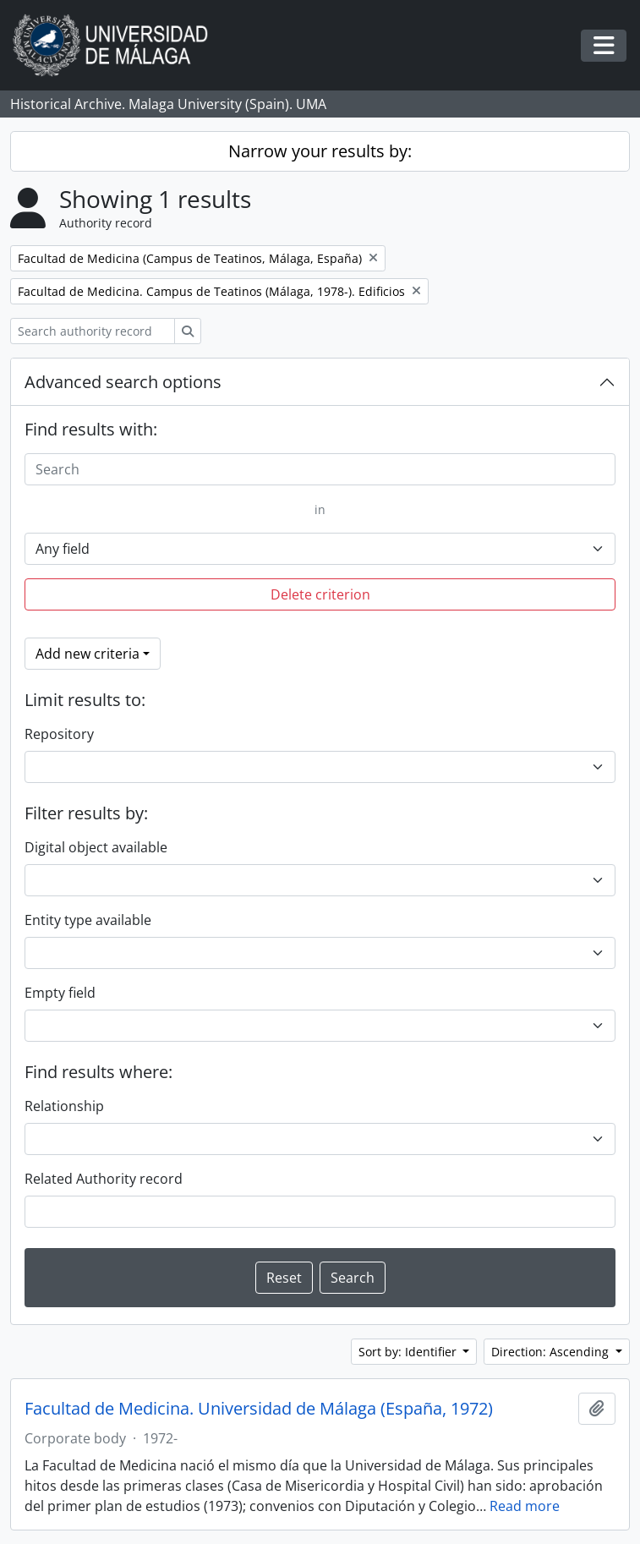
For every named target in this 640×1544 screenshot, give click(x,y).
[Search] (320, 469)
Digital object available (96, 847)
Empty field (60, 992)
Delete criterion (320, 594)
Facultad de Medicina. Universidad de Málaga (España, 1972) (259, 1409)
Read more (525, 1506)
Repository (59, 734)
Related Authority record (104, 1178)
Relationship (64, 1106)
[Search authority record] (92, 331)
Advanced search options (123, 381)
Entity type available (88, 920)
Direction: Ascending (551, 1352)
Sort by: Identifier (409, 1352)
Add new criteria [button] (87, 653)
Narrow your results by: (320, 151)
